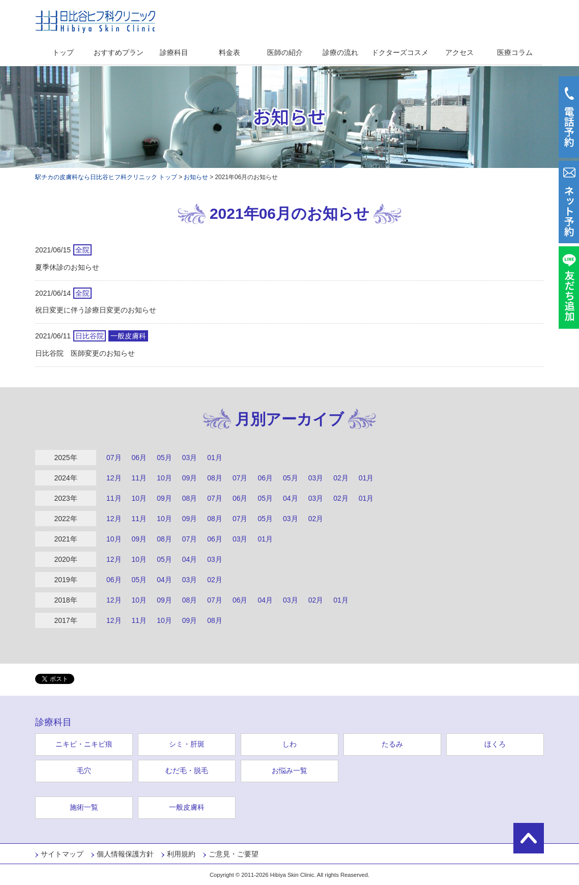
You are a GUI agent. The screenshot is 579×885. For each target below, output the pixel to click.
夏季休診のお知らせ (67, 267)
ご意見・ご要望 (233, 854)
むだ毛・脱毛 (186, 770)
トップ (63, 52)
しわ (289, 744)
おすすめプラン (118, 52)
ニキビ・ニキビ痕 (83, 744)
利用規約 (181, 854)
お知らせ (196, 177)
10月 (164, 478)
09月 (189, 478)
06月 (139, 457)
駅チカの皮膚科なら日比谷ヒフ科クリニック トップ (106, 177)
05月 (164, 457)
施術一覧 (84, 807)
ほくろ (495, 744)
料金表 (229, 52)
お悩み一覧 (289, 770)
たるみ (392, 744)
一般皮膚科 (187, 807)
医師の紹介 (285, 52)
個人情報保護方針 (125, 854)
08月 (214, 478)
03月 (189, 457)
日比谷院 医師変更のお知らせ (85, 353)
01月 (214, 457)
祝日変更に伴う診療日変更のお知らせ (95, 310)
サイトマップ (62, 854)
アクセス (459, 52)
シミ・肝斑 (187, 744)
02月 (341, 478)
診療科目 (174, 52)
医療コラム (515, 52)
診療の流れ (340, 52)
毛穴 (84, 770)
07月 (114, 457)
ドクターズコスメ (399, 52)
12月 (114, 478)
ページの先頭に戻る (528, 838)
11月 (139, 478)
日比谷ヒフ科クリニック (95, 21)
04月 (290, 498)
